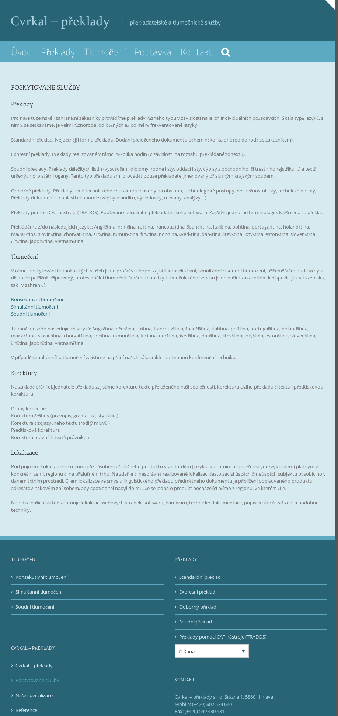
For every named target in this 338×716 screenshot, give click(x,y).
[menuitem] (26, 51)
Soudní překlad (193, 629)
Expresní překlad (195, 599)
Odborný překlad (196, 614)
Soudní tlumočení (30, 321)
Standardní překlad (198, 584)
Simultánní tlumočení (34, 313)
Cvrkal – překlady (34, 672)
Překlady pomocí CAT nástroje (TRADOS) (221, 643)
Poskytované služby (37, 687)
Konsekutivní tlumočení (37, 306)
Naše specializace (34, 702)
